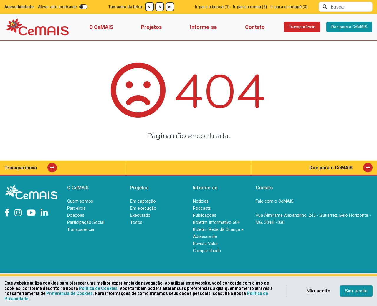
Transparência (302, 26)
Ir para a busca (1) (212, 6)
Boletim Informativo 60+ (216, 222)
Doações (75, 215)
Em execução (143, 208)
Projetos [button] (151, 27)
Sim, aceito (356, 291)
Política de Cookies (98, 288)
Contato (255, 27)
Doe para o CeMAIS (349, 26)
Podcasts (202, 208)
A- (149, 7)
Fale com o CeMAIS (275, 201)
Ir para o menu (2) (250, 6)
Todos (136, 222)
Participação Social (85, 222)
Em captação (143, 201)
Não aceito (318, 291)
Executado (140, 215)
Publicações (204, 215)
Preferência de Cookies (69, 293)
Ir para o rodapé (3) (289, 6)
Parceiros (76, 208)
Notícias (201, 201)
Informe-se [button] (203, 27)
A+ (170, 7)
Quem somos (80, 201)
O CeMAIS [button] (101, 27)
